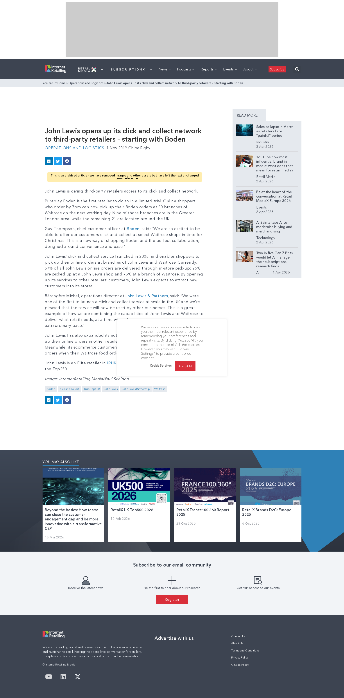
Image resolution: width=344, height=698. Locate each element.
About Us (237, 643)
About (249, 69)
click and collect (69, 388)
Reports (209, 69)
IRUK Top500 (92, 388)
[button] (297, 69)
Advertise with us (174, 638)
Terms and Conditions (245, 650)
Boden (133, 228)
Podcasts (185, 69)
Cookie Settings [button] (161, 365)
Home (61, 83)
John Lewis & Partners (147, 295)
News (164, 69)
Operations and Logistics (86, 83)
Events (230, 69)
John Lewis (111, 388)
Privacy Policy (239, 657)
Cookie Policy (240, 664)
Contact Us (238, 636)
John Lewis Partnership (136, 388)
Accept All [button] (185, 366)
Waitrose (159, 388)
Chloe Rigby (141, 148)
